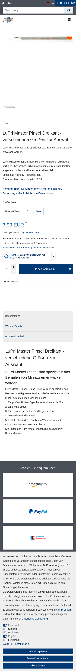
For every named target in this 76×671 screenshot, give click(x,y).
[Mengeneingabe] (7, 269)
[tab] (38, 316)
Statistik (12, 628)
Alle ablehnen (38, 665)
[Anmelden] (3, 3)
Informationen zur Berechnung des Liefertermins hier (28, 247)
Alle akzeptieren (38, 651)
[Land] (47, 3)
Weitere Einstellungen (16, 643)
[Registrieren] (10, 3)
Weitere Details (13, 326)
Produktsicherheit (14, 336)
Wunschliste (11, 281)
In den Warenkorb (53, 269)
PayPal (12, 636)
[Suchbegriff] (33, 10)
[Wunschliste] (52, 3)
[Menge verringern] (13, 271)
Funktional (14, 639)
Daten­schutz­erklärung (34, 618)
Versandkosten (32, 232)
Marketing (13, 632)
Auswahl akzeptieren (38, 658)
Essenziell (13, 625)
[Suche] (68, 10)
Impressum (65, 609)
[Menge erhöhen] (13, 266)
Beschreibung (12, 316)
